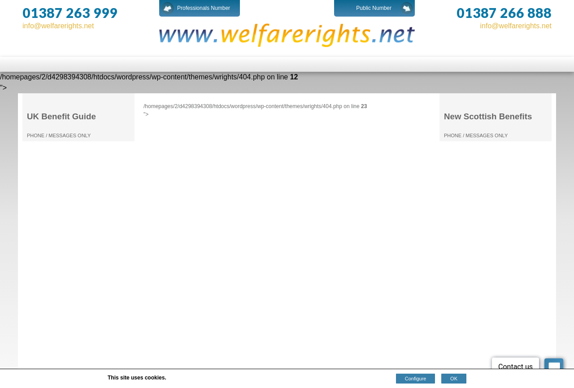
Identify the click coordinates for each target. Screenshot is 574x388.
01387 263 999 (69, 12)
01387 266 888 (504, 12)
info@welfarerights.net (58, 26)
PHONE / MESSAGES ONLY (59, 135)
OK (453, 378)
